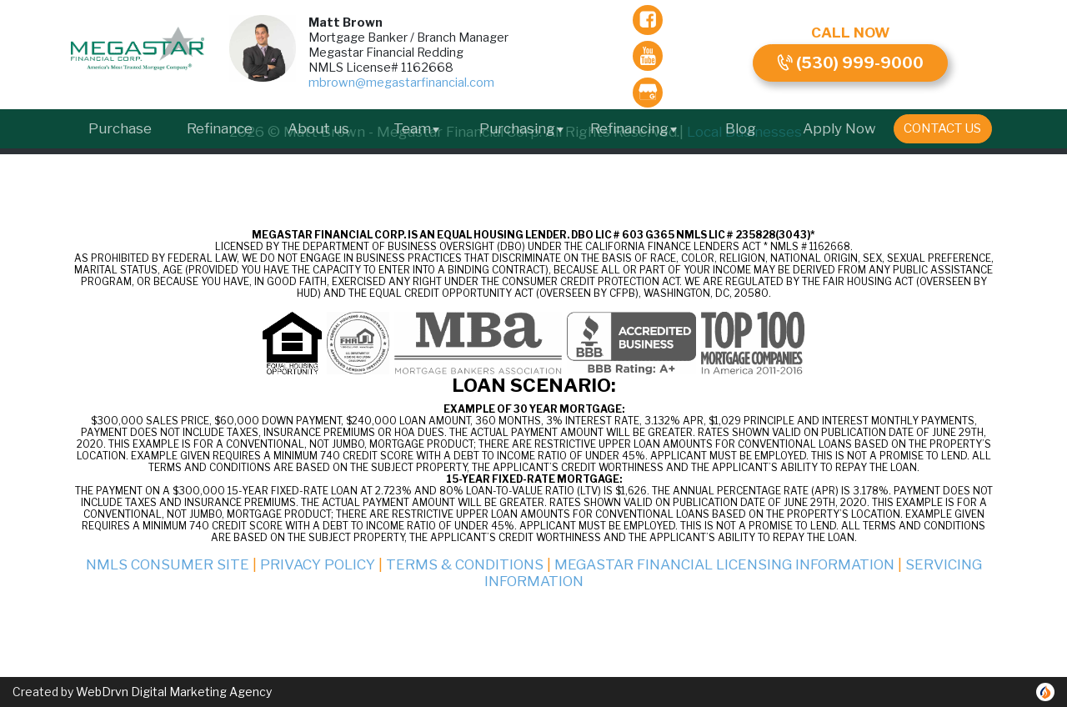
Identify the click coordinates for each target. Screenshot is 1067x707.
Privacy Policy (317, 564)
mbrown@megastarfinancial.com (401, 82)
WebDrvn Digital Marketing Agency (174, 691)
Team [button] (417, 128)
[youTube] (648, 56)
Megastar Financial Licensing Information (724, 564)
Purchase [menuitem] (120, 128)
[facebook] (648, 20)
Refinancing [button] (634, 128)
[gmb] (648, 93)
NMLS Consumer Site (167, 564)
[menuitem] (942, 128)
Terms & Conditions (465, 564)
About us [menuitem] (318, 128)
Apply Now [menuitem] (839, 128)
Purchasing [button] (522, 128)
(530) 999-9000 (850, 63)
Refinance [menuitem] (220, 128)
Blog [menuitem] (740, 128)
